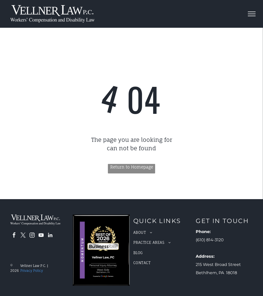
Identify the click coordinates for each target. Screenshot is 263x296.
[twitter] (23, 235)
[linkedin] (50, 235)
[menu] (251, 14)
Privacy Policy (31, 271)
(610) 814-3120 (210, 239)
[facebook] (14, 235)
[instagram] (32, 235)
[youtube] (41, 235)
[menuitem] (161, 232)
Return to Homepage (131, 167)
